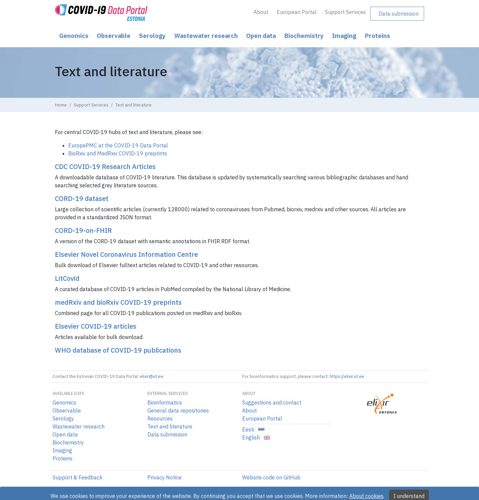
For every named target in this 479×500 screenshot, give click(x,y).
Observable (113, 36)
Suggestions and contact (271, 402)
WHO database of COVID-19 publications (118, 350)
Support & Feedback (77, 477)
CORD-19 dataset (81, 198)
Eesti (253, 429)
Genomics (73, 36)
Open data (261, 36)
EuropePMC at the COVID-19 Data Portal (118, 145)
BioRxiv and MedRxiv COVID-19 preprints (117, 153)
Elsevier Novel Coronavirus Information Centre (126, 254)
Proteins (377, 36)
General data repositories (178, 410)
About (260, 12)
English (256, 437)
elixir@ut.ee (151, 376)
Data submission (398, 13)
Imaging (344, 36)
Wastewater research (206, 36)
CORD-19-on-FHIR (83, 230)
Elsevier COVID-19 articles (95, 326)
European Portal (297, 12)
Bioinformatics (164, 402)
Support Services (345, 12)
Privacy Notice (164, 477)
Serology (152, 36)
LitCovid (67, 278)
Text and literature (169, 426)
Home (61, 105)
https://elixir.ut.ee (347, 376)
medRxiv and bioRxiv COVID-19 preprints (118, 302)
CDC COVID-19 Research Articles (105, 166)
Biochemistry (304, 36)
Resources (160, 418)
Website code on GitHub (271, 477)
